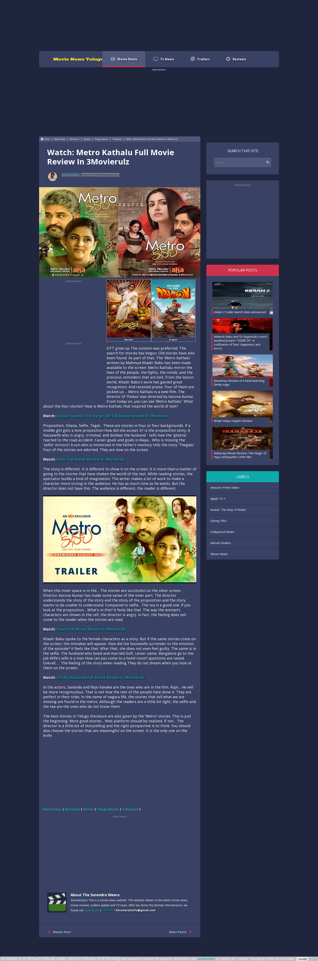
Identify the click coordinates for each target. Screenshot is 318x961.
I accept (302, 958)
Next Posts (181, 932)
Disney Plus (218, 521)
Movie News (219, 554)
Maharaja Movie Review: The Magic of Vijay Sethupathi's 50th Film (240, 455)
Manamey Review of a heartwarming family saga (239, 383)
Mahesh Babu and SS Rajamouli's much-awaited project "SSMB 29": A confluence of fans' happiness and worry (241, 342)
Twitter (107, 910)
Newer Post (58, 932)
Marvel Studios (220, 543)
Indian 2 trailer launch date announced (240, 312)
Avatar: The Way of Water (228, 510)
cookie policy (206, 959)
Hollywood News (222, 532)
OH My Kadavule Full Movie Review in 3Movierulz (100, 677)
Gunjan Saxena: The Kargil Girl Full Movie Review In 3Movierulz (113, 415)
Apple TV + (218, 498)
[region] (159, 25)
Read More (91, 910)
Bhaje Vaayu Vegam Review (233, 421)
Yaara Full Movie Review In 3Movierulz (91, 629)
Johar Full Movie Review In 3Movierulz (91, 459)
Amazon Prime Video (224, 487)
